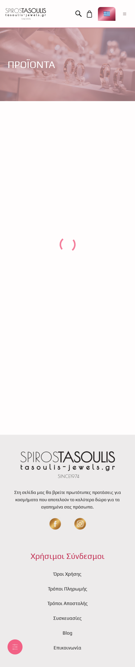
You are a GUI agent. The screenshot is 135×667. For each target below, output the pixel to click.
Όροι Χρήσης (67, 574)
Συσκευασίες (67, 618)
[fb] (55, 523)
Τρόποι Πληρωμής (67, 588)
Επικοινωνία (67, 647)
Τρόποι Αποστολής (67, 603)
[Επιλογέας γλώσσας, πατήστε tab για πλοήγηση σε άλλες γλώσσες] (106, 14)
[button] (80, 14)
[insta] (80, 523)
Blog (67, 633)
